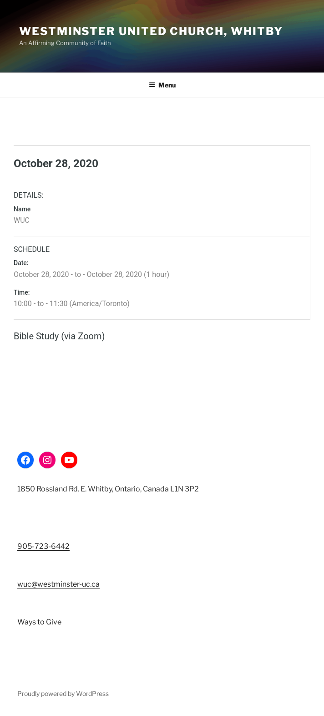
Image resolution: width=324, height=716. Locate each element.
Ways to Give (39, 622)
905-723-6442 (43, 546)
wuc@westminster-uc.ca (58, 584)
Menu (162, 85)
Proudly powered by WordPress (63, 693)
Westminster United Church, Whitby (151, 31)
